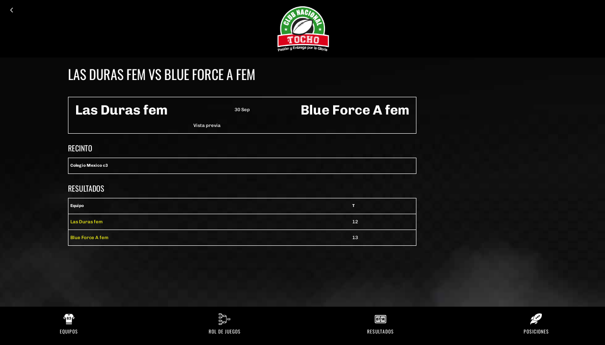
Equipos (69, 331)
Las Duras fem (86, 221)
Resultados (380, 331)
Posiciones (536, 331)
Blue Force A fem (89, 237)
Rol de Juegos (225, 331)
